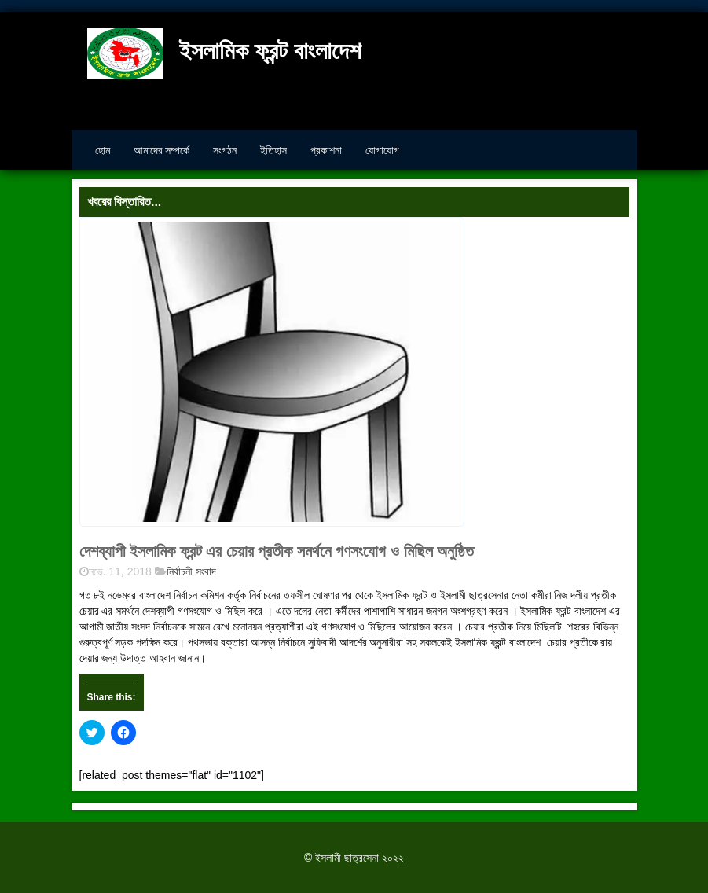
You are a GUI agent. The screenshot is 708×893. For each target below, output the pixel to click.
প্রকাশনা (326, 150)
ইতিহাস (273, 150)
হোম (102, 150)
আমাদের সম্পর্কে (162, 150)
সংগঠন (225, 150)
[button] (271, 372)
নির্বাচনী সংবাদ (191, 571)
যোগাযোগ (382, 150)
